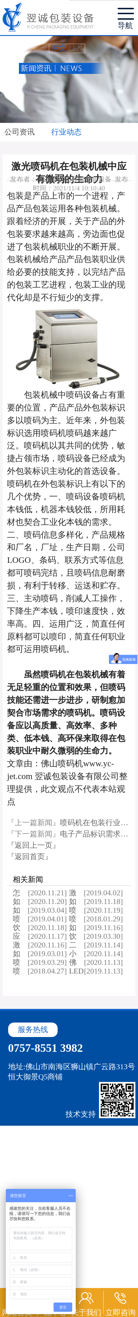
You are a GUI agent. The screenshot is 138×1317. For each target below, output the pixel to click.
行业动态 (66, 132)
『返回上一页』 (33, 845)
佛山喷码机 (53, 179)
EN (77, 48)
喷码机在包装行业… (94, 822)
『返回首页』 (29, 856)
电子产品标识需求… (94, 834)
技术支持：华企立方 (100, 1114)
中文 (59, 48)
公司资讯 (20, 132)
